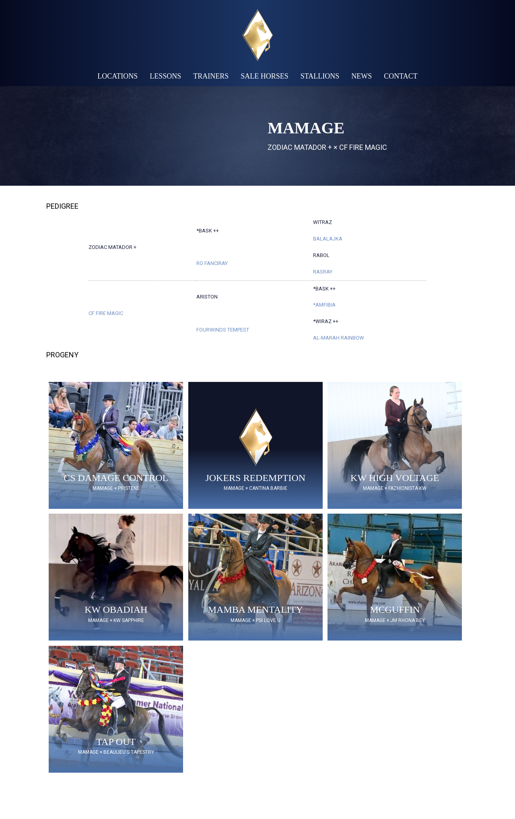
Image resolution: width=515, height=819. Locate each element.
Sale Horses (264, 76)
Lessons (165, 76)
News (361, 76)
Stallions (320, 76)
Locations (117, 76)
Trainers (211, 76)
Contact (401, 76)
